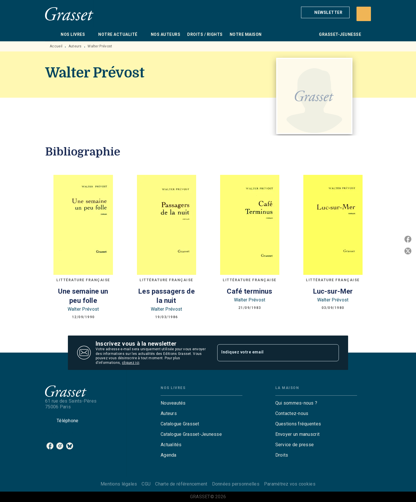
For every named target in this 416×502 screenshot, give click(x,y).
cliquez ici (130, 363)
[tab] (51, 34)
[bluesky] (70, 446)
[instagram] (60, 446)
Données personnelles (235, 484)
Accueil (56, 46)
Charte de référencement (181, 484)
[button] (325, 12)
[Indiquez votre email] (270, 352)
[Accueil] (69, 13)
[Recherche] (363, 14)
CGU (146, 484)
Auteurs (75, 46)
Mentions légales (119, 484)
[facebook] (50, 446)
